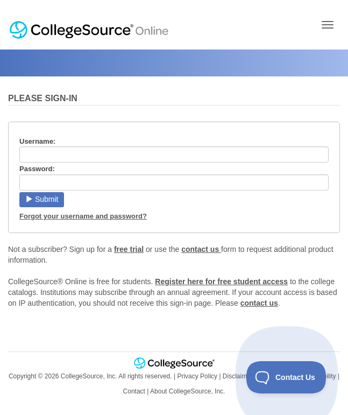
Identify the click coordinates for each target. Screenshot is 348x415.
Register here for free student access (221, 281)
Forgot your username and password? (83, 216)
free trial (129, 249)
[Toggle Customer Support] (286, 377)
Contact (134, 391)
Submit (41, 199)
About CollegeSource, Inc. (187, 391)
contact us (201, 249)
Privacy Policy (197, 376)
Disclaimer (238, 376)
